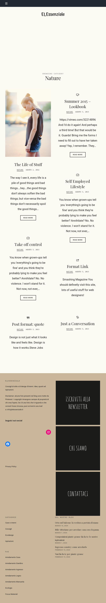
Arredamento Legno (13, 576)
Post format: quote (28, 324)
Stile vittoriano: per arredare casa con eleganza (77, 529)
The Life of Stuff (28, 164)
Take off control (28, 244)
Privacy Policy (10, 466)
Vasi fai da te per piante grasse (69, 554)
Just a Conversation (78, 323)
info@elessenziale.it (15, 409)
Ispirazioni (9, 541)
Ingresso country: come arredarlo (71, 547)
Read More (28, 218)
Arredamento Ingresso (14, 569)
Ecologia (8, 588)
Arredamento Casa (12, 557)
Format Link (77, 266)
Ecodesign (9, 535)
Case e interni (10, 523)
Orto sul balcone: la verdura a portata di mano (76, 522)
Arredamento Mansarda (14, 582)
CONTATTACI (78, 494)
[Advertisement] (53, 42)
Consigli (8, 529)
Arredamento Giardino (14, 563)
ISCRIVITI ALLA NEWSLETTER (78, 403)
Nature (20, 170)
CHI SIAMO (78, 448)
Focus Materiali (11, 594)
